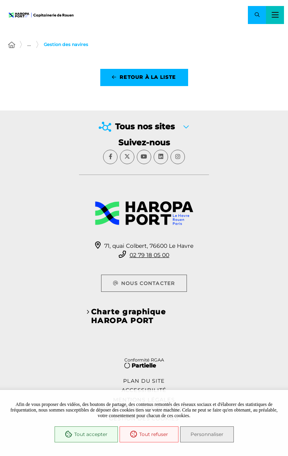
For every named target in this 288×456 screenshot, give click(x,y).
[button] (257, 15)
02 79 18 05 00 (149, 255)
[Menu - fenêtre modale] (275, 15)
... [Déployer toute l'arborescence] (29, 44)
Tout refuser (149, 434)
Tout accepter (86, 434)
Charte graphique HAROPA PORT (128, 316)
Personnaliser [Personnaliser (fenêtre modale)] (207, 434)
